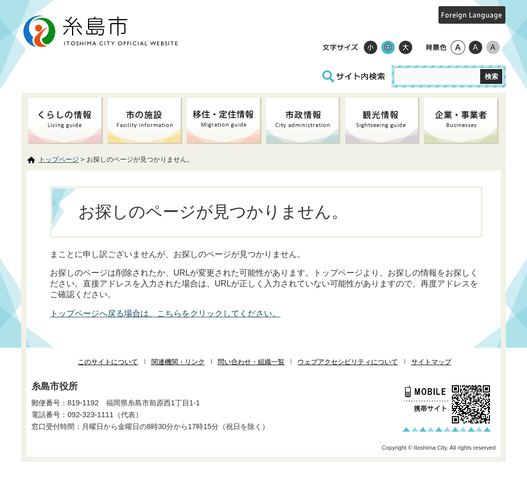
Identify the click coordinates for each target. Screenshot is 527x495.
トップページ (59, 159)
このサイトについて (108, 362)
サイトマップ (431, 362)
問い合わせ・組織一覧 (251, 362)
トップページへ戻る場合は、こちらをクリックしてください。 (165, 313)
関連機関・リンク (178, 362)
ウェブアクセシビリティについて (347, 362)
